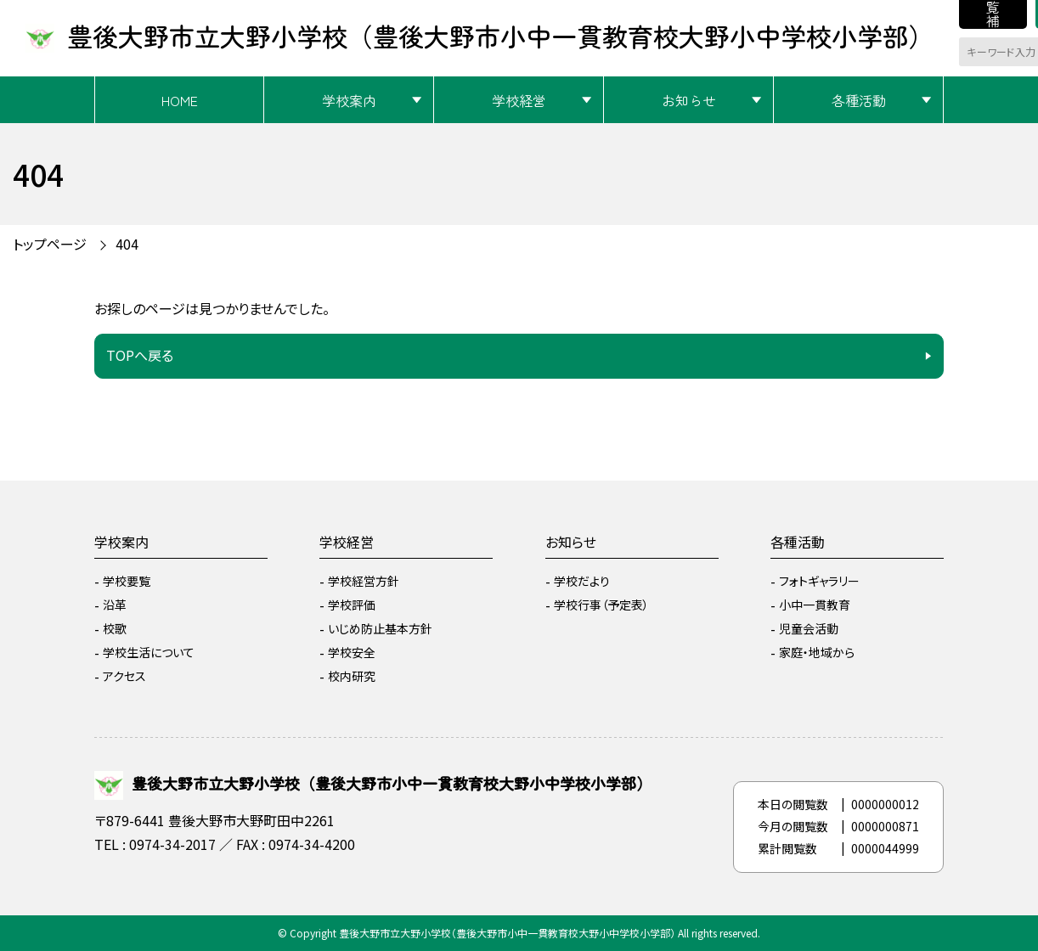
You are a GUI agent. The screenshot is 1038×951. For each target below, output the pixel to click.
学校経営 (519, 100)
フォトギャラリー (819, 580)
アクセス (124, 675)
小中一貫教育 (814, 604)
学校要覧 (126, 580)
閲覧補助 (993, 14)
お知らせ (689, 100)
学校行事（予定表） (601, 604)
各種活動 (859, 100)
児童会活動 (808, 628)
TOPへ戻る (139, 355)
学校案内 (349, 100)
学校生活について (149, 652)
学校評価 (351, 604)
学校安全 (351, 652)
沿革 (115, 604)
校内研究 (351, 675)
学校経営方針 (363, 580)
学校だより (582, 580)
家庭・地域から (817, 652)
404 (127, 244)
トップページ (50, 244)
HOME (179, 100)
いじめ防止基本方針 (380, 628)
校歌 (115, 628)
